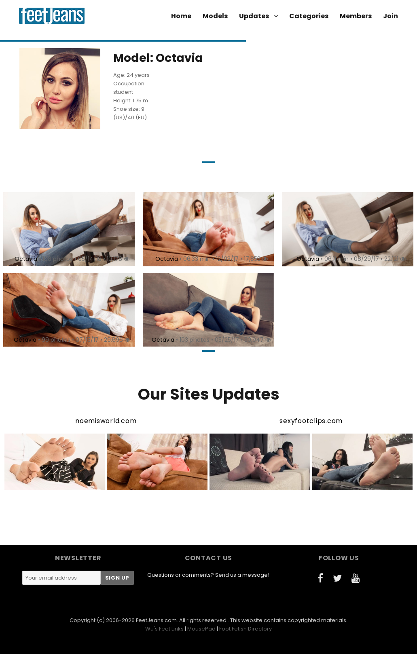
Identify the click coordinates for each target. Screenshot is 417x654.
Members (356, 16)
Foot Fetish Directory (245, 629)
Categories (308, 16)
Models (215, 16)
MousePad (201, 629)
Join (390, 16)
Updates (254, 16)
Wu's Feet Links (164, 629)
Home (181, 16)
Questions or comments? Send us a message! (208, 575)
